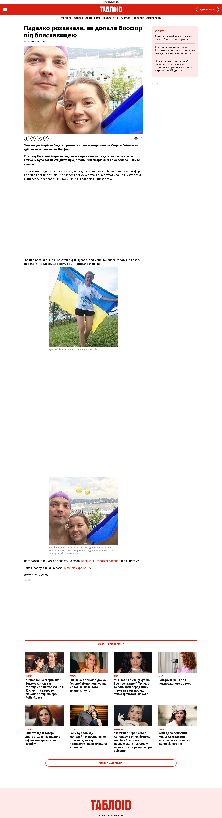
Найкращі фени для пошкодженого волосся (175, 681)
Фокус (159, 31)
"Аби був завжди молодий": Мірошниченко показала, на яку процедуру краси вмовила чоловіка (88, 740)
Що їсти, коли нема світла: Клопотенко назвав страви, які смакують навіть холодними (175, 50)
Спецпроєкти (153, 18)
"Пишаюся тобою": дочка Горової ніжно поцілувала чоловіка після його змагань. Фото (88, 685)
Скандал (78, 18)
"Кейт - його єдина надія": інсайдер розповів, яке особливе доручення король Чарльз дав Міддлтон (173, 65)
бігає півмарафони (77, 568)
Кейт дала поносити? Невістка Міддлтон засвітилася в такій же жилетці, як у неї (174, 738)
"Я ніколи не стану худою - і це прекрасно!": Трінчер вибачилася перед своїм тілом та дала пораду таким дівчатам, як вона (133, 687)
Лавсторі (126, 18)
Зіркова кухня (110, 18)
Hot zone (139, 18)
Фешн (88, 18)
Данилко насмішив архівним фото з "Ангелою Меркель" (173, 38)
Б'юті (97, 18)
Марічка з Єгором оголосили (100, 561)
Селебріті (66, 18)
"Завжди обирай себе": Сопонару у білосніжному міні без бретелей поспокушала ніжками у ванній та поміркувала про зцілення (133, 742)
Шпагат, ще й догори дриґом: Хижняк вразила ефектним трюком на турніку (42, 738)
